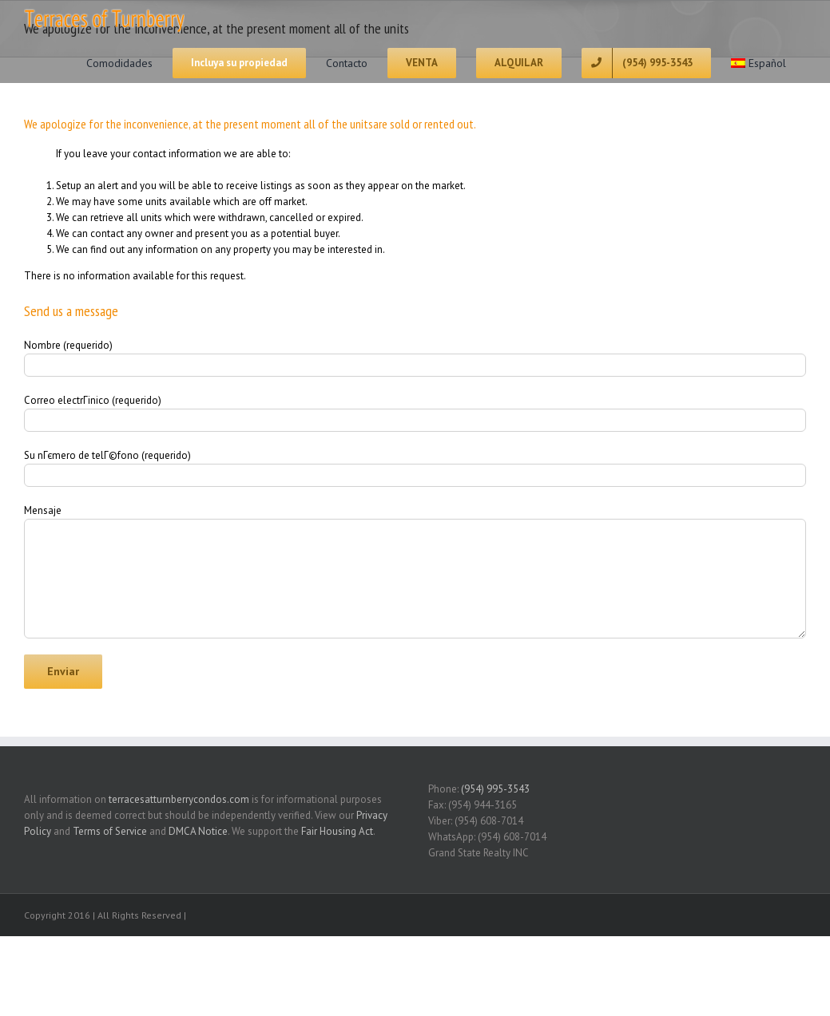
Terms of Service (110, 831)
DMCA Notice (198, 831)
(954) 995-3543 (495, 789)
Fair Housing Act (337, 831)
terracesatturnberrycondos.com (179, 799)
